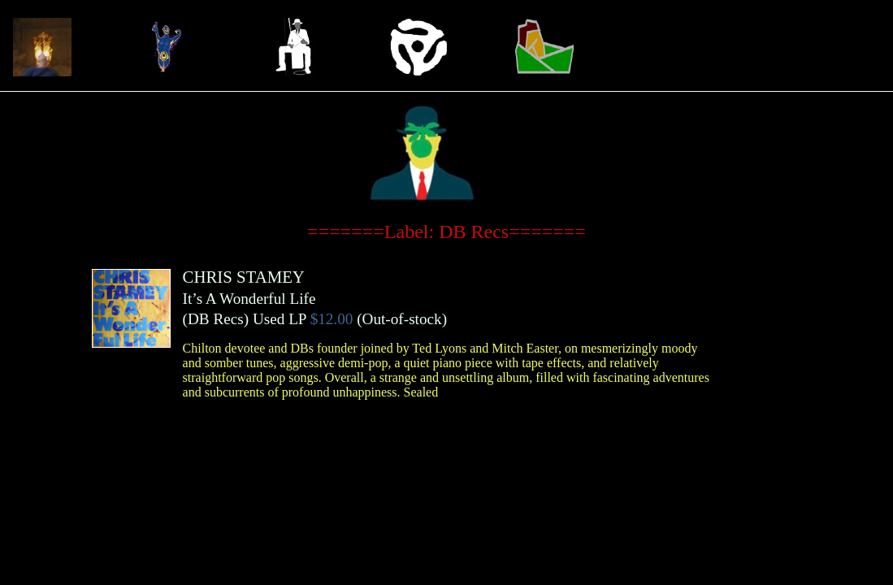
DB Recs (216, 318)
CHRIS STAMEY (244, 276)
